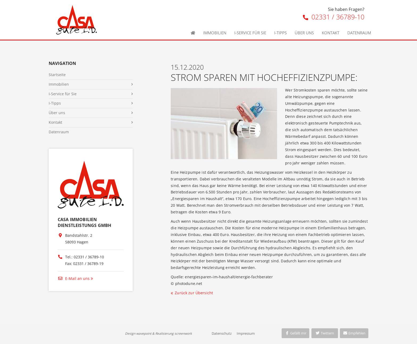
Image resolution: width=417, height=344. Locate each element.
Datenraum (359, 32)
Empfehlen (354, 333)
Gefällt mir (295, 333)
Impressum (246, 333)
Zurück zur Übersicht (194, 292)
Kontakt (330, 32)
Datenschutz (222, 333)
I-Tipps (280, 32)
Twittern (324, 333)
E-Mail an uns (74, 278)
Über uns (304, 32)
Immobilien (214, 32)
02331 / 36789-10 (333, 16)
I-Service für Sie (250, 32)
